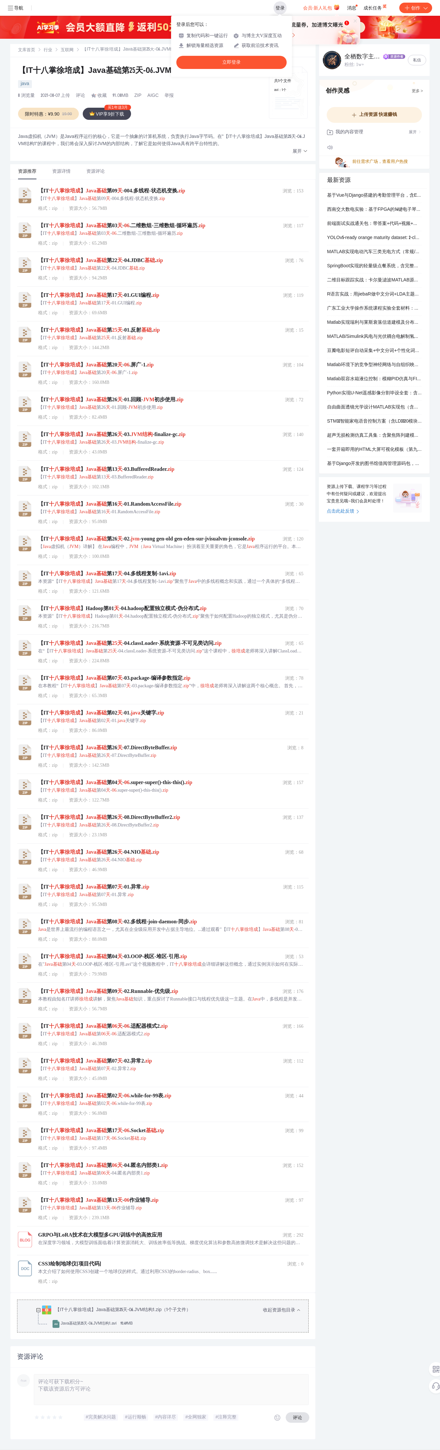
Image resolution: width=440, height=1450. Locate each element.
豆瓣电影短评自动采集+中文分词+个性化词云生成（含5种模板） (374, 351)
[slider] (49, 1417)
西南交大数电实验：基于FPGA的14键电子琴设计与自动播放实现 (374, 210)
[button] (300, 151)
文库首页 (26, 50)
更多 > (417, 91)
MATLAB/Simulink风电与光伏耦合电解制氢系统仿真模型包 (374, 337)
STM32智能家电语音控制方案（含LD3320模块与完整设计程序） (374, 421)
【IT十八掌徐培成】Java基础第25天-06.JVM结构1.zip (112, 71)
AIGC (153, 96)
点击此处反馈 (343, 511)
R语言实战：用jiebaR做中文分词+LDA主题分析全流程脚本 (374, 294)
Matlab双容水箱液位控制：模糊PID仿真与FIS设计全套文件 (374, 379)
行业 (48, 50)
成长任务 (375, 6)
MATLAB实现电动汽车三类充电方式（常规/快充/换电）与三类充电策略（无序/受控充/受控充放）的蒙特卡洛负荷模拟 (374, 252)
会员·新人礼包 (321, 7)
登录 (280, 8)
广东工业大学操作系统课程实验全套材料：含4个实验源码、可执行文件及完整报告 (374, 308)
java (25, 84)
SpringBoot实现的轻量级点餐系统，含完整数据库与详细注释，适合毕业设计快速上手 (374, 266)
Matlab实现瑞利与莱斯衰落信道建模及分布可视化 (374, 322)
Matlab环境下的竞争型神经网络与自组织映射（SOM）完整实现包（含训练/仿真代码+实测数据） (374, 365)
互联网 (67, 50)
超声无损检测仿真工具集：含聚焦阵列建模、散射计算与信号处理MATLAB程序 (374, 435)
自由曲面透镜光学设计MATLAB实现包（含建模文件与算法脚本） (374, 407)
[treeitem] (168, 1317)
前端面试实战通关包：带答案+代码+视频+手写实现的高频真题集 (374, 224)
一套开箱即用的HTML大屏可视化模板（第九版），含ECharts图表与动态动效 (374, 450)
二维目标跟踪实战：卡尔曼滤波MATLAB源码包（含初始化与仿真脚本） (374, 280)
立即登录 (231, 62)
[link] (26, 50)
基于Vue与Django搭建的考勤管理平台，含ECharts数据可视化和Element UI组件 (374, 195)
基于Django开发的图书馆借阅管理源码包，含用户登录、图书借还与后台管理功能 (374, 464)
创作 (415, 8)
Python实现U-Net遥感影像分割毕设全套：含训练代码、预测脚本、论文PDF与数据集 (374, 393)
